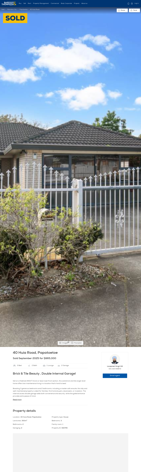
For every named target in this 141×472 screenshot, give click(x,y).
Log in (137, 3)
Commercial (55, 3)
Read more (17, 400)
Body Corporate (66, 3)
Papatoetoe (24, 9)
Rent (29, 3)
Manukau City (12, 9)
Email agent (115, 376)
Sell (24, 3)
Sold (3, 9)
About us (84, 3)
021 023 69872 (115, 369)
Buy (20, 3)
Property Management (41, 3)
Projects (76, 3)
